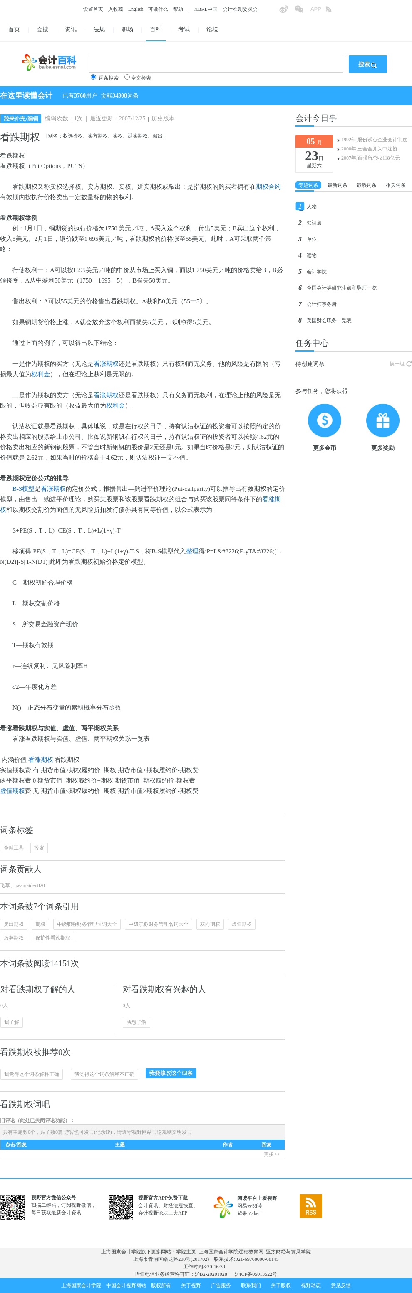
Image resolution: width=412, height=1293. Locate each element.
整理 (192, 551)
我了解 (11, 1022)
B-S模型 (23, 488)
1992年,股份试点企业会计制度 (374, 140)
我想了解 (136, 1022)
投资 (39, 848)
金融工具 (14, 848)
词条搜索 (109, 78)
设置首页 (93, 9)
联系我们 (251, 1285)
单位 (312, 239)
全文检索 (141, 78)
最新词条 (337, 185)
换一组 (397, 364)
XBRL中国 (206, 9)
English (136, 9)
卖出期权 (14, 924)
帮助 (178, 9)
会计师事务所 (322, 304)
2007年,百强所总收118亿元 (370, 158)
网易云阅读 (249, 1206)
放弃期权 (14, 938)
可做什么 (158, 9)
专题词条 (308, 185)
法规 (99, 29)
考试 (184, 29)
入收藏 (115, 9)
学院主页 (186, 1252)
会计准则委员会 (240, 9)
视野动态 (311, 1285)
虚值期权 (12, 791)
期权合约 (268, 186)
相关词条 (396, 185)
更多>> (272, 1154)
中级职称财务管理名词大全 (87, 924)
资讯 (71, 29)
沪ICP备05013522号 (256, 1274)
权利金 (40, 374)
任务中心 (312, 343)
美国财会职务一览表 (329, 320)
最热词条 (367, 185)
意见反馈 (341, 1285)
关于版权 (281, 1285)
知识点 (314, 223)
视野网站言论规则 (152, 1132)
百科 (155, 29)
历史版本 (163, 118)
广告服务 (221, 1285)
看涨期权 (106, 363)
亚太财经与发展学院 (288, 1252)
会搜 (42, 29)
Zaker (254, 1213)
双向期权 (210, 924)
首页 (14, 29)
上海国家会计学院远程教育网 (231, 1252)
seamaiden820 (30, 885)
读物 (312, 255)
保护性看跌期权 (52, 938)
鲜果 (242, 1213)
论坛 (212, 29)
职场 (127, 29)
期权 (40, 924)
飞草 (5, 885)
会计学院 (317, 272)
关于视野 (191, 1285)
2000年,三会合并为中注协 (369, 149)
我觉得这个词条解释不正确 (104, 1074)
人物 (312, 207)
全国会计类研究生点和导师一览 (342, 288)
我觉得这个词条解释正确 (31, 1074)
